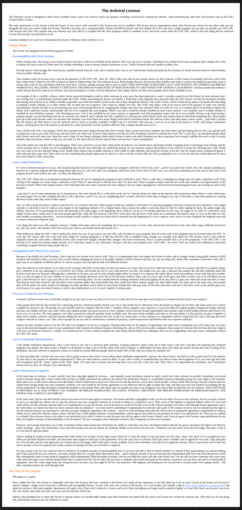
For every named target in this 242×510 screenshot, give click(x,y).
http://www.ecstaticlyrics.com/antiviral (205, 485)
